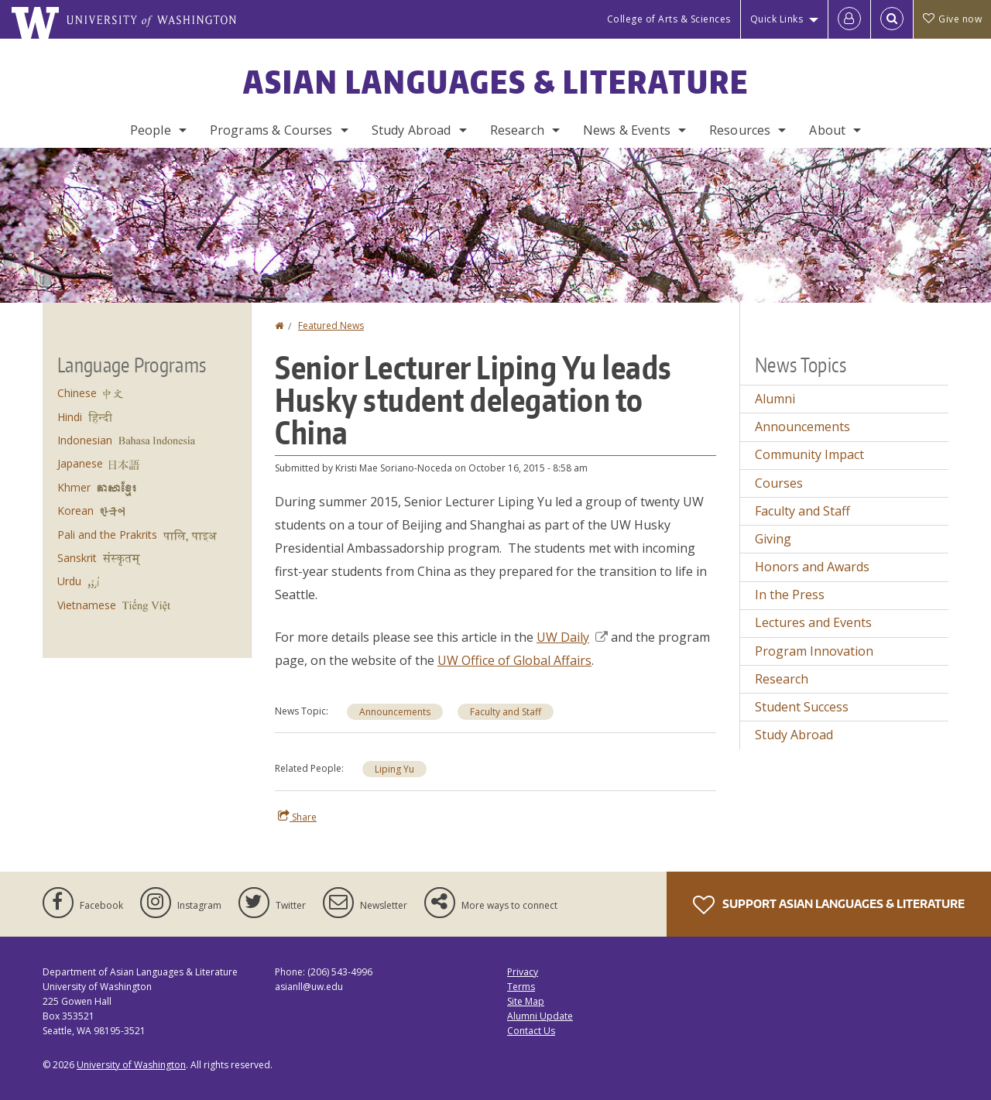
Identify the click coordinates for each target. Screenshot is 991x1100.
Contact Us (531, 1030)
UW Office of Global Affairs (514, 660)
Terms (521, 986)
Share (297, 817)
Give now (952, 19)
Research (517, 130)
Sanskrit (77, 557)
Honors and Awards (812, 566)
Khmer (74, 487)
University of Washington (131, 1064)
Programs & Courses (271, 130)
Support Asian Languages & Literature (829, 905)
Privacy (522, 971)
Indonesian (84, 440)
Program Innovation (814, 651)
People (150, 130)
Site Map (525, 1001)
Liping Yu (394, 769)
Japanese (80, 463)
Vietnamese (86, 605)
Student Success (802, 706)
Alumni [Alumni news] (775, 398)
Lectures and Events (813, 622)
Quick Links (777, 19)
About (827, 130)
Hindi (69, 417)
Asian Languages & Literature (496, 82)
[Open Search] (892, 19)
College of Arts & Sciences (669, 19)
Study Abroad (411, 130)
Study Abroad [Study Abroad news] (794, 734)
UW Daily (572, 637)
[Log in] (849, 19)
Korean (75, 510)
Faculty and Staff (505, 711)
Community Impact (809, 454)
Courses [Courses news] (779, 483)
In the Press (790, 594)
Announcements (394, 711)
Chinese (77, 393)
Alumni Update (540, 1016)
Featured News (331, 325)
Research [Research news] (781, 678)
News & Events (626, 130)
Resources (739, 130)
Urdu (69, 581)
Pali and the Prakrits (107, 534)
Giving (773, 538)
